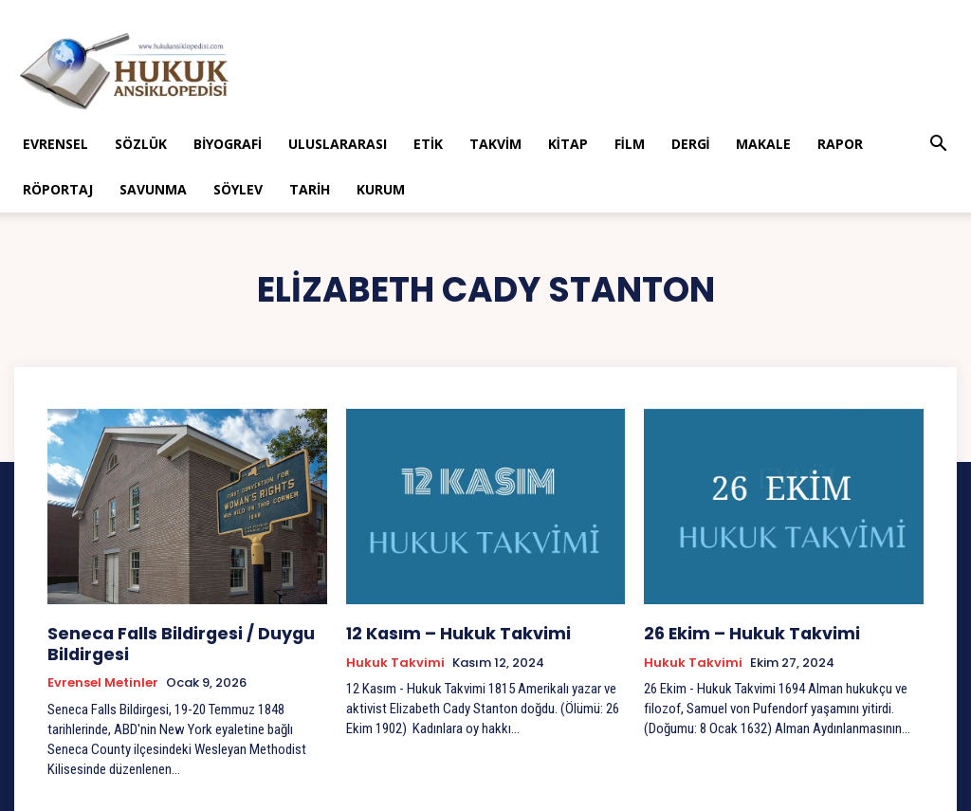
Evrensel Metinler (102, 676)
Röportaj (58, 189)
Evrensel (55, 144)
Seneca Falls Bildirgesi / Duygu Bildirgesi (164, 639)
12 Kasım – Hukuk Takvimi (442, 631)
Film (629, 144)
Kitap (568, 144)
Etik (428, 144)
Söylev (238, 189)
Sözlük (141, 144)
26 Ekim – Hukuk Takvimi (735, 631)
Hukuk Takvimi (395, 659)
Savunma (153, 189)
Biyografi (227, 144)
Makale (763, 144)
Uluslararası (337, 144)
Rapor (840, 144)
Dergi (690, 144)
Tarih (309, 189)
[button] (939, 146)
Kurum (381, 189)
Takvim (495, 144)
